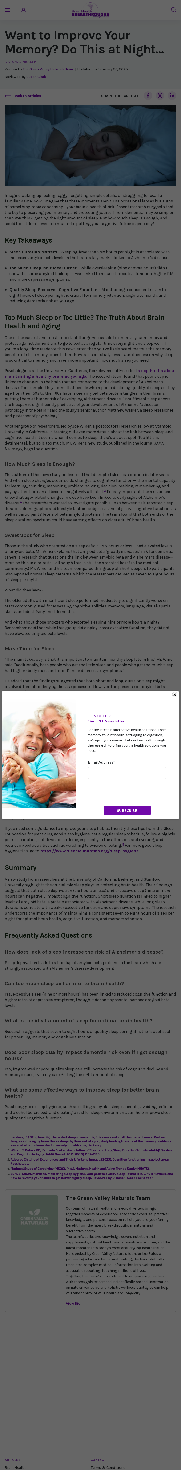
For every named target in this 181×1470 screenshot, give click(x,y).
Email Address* (101, 762)
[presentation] (124, 792)
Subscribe (127, 810)
